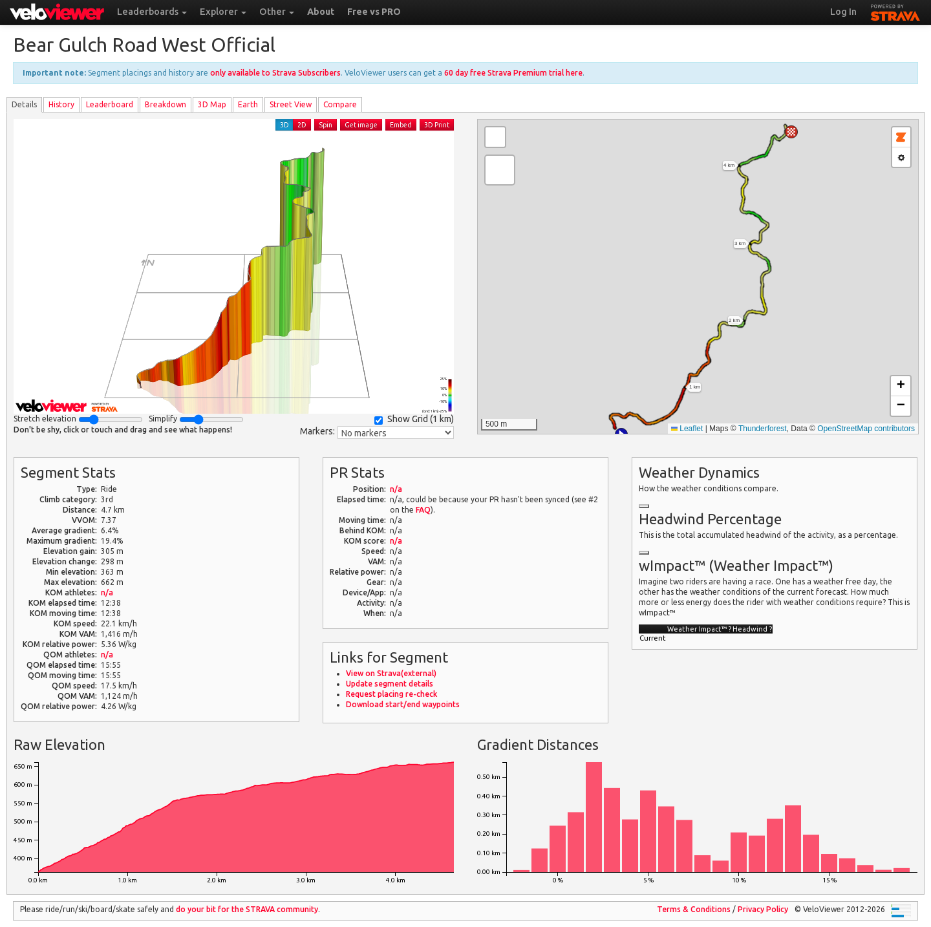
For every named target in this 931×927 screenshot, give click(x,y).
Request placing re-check (391, 694)
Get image (361, 125)
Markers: (317, 431)
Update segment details (389, 683)
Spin (325, 125)
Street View (291, 104)
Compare (340, 104)
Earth (248, 104)
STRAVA (895, 11)
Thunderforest (762, 428)
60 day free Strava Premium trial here (513, 73)
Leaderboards (152, 11)
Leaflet (687, 428)
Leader (109, 104)
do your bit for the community (247, 909)
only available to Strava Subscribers (275, 73)
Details (24, 104)
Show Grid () (414, 419)
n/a (107, 592)
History (61, 104)
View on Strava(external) (391, 673)
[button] (791, 131)
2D (301, 125)
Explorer (223, 11)
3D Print (436, 125)
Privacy (763, 909)
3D (284, 125)
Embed (401, 125)
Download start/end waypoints (403, 704)
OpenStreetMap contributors (866, 428)
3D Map (212, 104)
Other (276, 11)
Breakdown (165, 104)
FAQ (423, 510)
